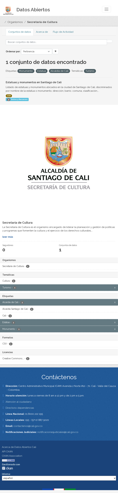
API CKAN (7, 451)
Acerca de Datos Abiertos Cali (19, 447)
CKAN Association (12, 455)
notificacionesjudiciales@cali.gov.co (57, 432)
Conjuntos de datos (19, 31)
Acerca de (42, 31)
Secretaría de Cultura (42, 22)
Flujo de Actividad (63, 31)
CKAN (7, 468)
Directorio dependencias (20, 407)
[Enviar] (109, 41)
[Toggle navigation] (106, 9)
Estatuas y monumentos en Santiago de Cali (34, 82)
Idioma (6, 474)
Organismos (15, 22)
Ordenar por (13, 51)
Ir (55, 51)
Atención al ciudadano (19, 401)
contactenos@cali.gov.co (28, 426)
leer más (7, 236)
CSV (9, 96)
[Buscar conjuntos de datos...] (56, 42)
